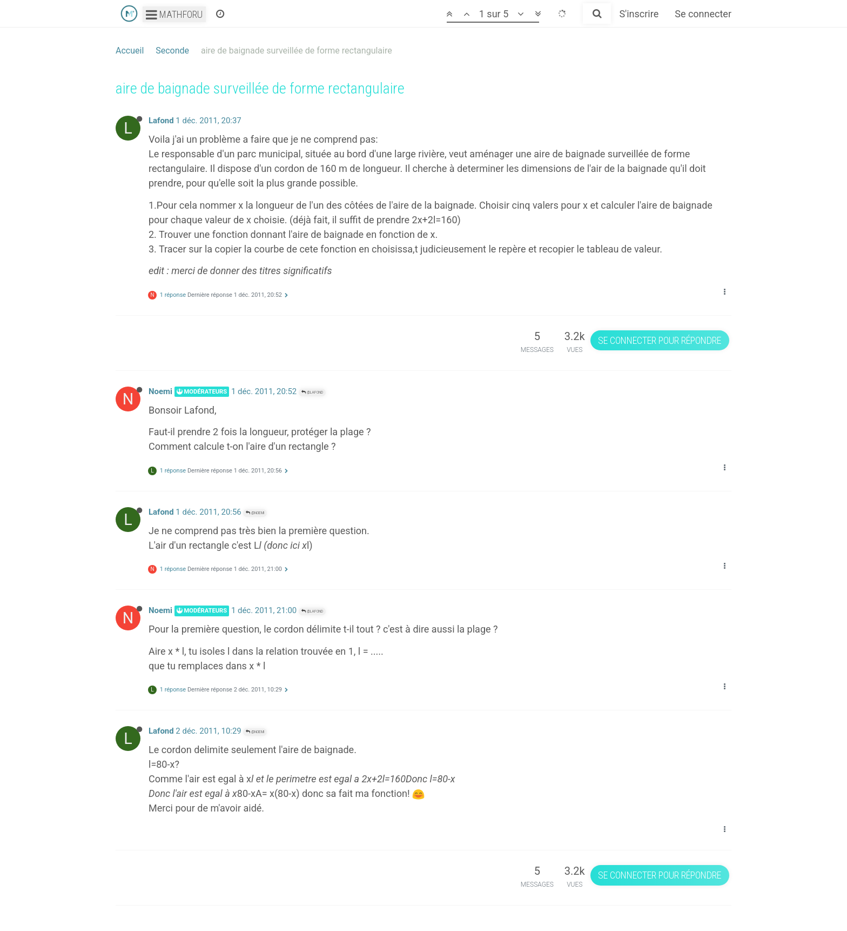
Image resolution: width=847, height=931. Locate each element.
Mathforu (174, 14)
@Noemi (255, 512)
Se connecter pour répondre (659, 340)
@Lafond (312, 392)
